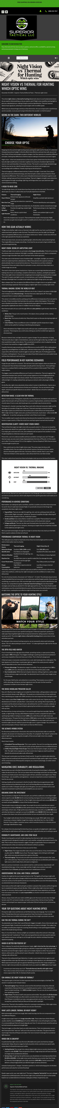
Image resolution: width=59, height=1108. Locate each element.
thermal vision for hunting (32, 583)
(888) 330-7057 (52, 11)
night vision (43, 93)
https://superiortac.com (41, 1077)
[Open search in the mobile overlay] (22, 57)
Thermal (37, 93)
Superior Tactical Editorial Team (24, 93)
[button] (3, 11)
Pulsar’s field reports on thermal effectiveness (29, 725)
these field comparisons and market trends (44, 354)
